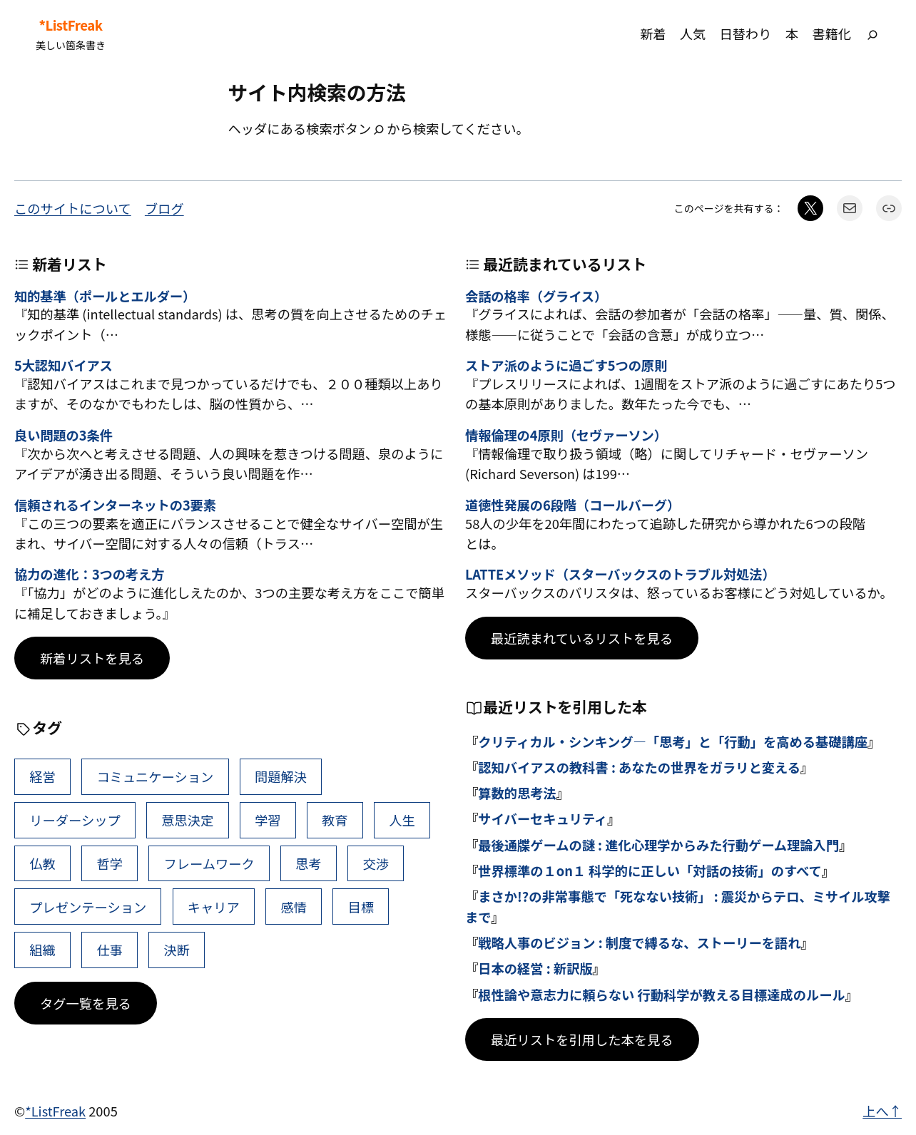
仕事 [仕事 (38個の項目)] (109, 949)
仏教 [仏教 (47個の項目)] (42, 863)
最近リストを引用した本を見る (582, 1039)
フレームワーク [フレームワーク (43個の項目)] (209, 863)
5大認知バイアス (63, 366)
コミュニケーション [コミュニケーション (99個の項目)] (154, 776)
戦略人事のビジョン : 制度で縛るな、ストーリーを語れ (639, 942)
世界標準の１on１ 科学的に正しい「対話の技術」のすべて (650, 870)
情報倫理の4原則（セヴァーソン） (566, 435)
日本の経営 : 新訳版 (535, 968)
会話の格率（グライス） (536, 296)
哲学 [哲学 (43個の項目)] (109, 863)
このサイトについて (72, 208)
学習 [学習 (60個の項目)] (268, 820)
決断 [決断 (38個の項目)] (177, 949)
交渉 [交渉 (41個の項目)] (375, 863)
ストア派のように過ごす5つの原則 (566, 366)
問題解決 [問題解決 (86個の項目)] (281, 776)
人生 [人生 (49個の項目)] (402, 820)
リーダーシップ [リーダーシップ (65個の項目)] (74, 820)
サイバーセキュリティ (542, 818)
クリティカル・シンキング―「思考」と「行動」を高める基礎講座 (672, 741)
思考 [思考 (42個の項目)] (308, 863)
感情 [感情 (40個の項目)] (293, 907)
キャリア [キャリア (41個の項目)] (214, 907)
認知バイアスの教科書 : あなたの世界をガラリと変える (639, 767)
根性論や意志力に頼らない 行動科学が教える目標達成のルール (661, 994)
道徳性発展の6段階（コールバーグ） (572, 505)
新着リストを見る (92, 658)
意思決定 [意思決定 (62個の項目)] (187, 820)
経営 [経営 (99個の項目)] (42, 776)
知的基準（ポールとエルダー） (104, 296)
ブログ (164, 208)
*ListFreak (70, 25)
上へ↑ (882, 1110)
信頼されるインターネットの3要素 (115, 505)
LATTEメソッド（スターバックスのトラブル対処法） (620, 574)
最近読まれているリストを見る (582, 638)
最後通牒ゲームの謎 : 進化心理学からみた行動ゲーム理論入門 (658, 845)
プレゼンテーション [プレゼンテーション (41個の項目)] (87, 907)
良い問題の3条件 (63, 435)
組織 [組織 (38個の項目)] (42, 949)
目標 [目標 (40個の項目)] (361, 907)
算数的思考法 (517, 793)
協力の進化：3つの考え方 (89, 574)
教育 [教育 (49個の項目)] (335, 820)
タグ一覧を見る (85, 1003)
